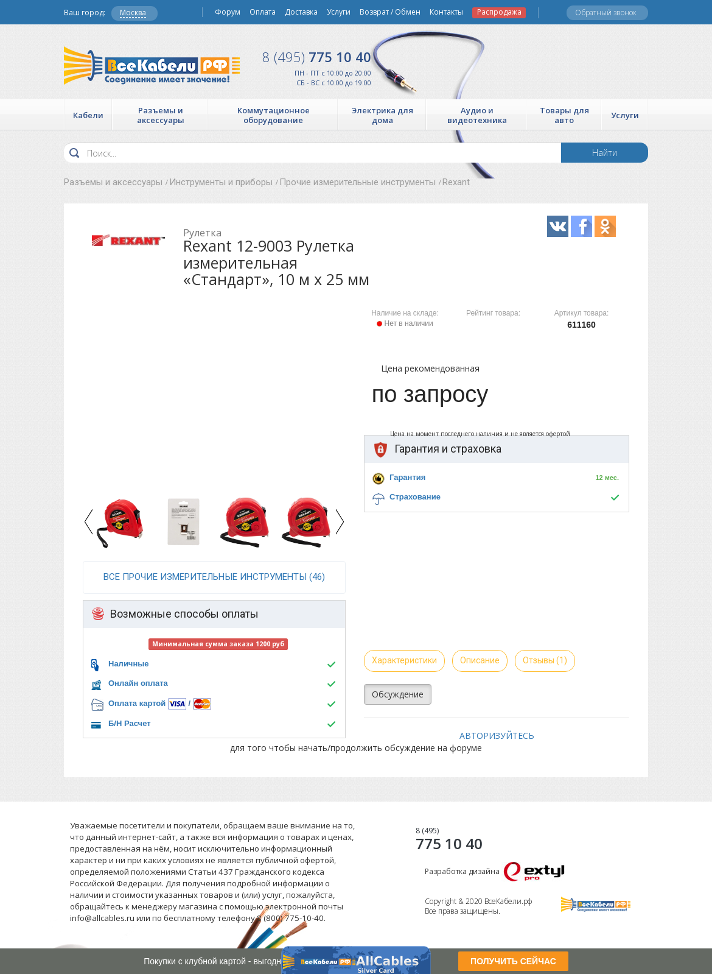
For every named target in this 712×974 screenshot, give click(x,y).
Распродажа (499, 12)
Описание (480, 660)
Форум (227, 12)
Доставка (301, 12)
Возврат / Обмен (390, 12)
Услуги (339, 12)
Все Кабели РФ (152, 65)
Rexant (456, 182)
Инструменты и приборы (221, 182)
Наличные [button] (128, 663)
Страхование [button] (415, 496)
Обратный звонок (606, 12)
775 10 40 (316, 56)
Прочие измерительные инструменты (357, 182)
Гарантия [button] (407, 477)
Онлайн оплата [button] (138, 683)
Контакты (446, 12)
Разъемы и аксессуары (113, 182)
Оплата (263, 12)
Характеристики (404, 660)
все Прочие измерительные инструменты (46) (214, 576)
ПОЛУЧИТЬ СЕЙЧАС (513, 961)
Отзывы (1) (545, 660)
